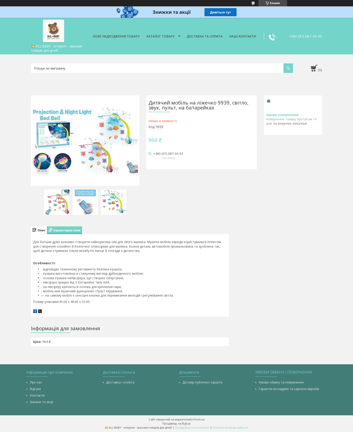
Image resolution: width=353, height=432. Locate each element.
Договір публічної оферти (202, 382)
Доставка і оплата (120, 382)
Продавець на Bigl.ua (176, 423)
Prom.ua (199, 419)
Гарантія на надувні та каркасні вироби (289, 389)
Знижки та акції (41, 402)
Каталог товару (160, 36)
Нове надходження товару (116, 36)
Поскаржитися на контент (192, 428)
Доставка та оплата (205, 36)
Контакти (37, 395)
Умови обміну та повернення (281, 382)
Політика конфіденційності (230, 428)
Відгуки (35, 389)
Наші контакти (242, 36)
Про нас (36, 382)
